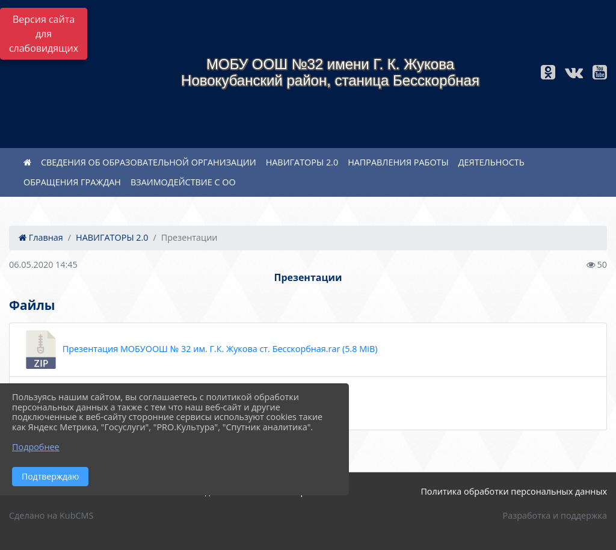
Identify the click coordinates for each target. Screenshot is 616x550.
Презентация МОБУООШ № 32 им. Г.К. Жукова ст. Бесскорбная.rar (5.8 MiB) (199, 349)
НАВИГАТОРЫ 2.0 (302, 162)
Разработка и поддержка (555, 515)
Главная (41, 237)
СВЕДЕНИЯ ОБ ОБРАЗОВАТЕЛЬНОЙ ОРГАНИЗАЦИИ (148, 162)
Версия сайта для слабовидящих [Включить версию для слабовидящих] (43, 34)
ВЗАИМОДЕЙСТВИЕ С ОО (183, 182)
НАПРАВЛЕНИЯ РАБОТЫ (398, 162)
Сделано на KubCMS (51, 515)
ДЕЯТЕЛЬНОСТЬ (491, 162)
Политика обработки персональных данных (513, 491)
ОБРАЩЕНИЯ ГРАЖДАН (72, 182)
